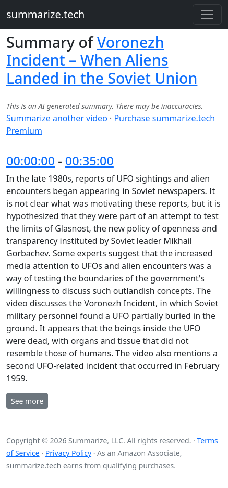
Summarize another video (56, 118)
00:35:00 (89, 160)
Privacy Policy (68, 453)
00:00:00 (30, 160)
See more (27, 401)
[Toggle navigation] (207, 14)
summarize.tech (45, 14)
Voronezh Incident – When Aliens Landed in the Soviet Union (101, 60)
